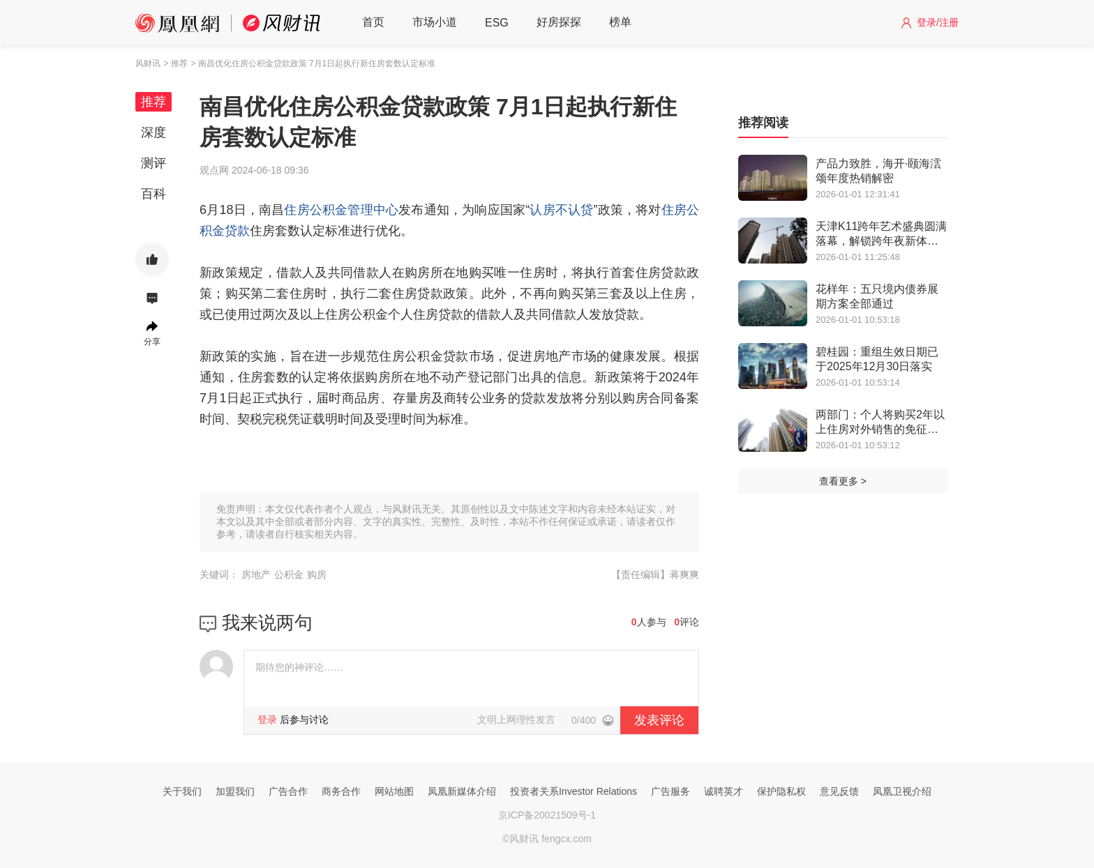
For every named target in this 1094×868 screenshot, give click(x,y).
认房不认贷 (561, 210)
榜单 (620, 22)
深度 (153, 132)
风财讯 (147, 63)
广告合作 (288, 791)
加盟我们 (235, 791)
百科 (153, 194)
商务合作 (341, 791)
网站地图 (394, 791)
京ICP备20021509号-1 (547, 815)
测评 (153, 163)
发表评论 (659, 720)
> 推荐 (175, 63)
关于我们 (182, 791)
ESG (497, 23)
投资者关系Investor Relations (573, 791)
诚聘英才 (723, 791)
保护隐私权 (781, 791)
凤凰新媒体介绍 (462, 791)
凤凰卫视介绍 (902, 791)
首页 (373, 22)
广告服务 (670, 791)
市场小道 (434, 22)
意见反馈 (839, 791)
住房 (296, 210)
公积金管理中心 (354, 210)
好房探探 (559, 22)
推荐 (153, 102)
